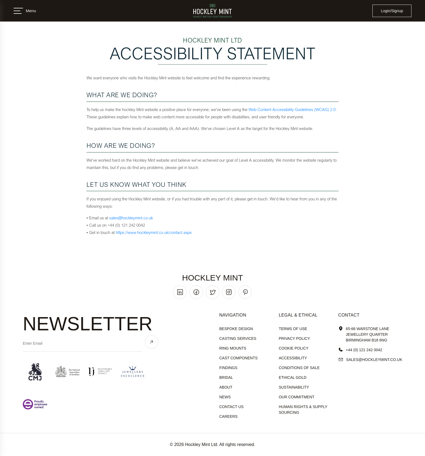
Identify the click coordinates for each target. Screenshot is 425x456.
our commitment (296, 397)
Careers (228, 416)
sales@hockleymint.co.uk (131, 217)
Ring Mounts (232, 348)
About (225, 387)
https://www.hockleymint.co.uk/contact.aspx (154, 232)
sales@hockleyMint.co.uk (370, 360)
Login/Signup (392, 11)
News (225, 397)
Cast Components (238, 358)
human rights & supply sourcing (303, 410)
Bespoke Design (236, 329)
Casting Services (237, 338)
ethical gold (292, 377)
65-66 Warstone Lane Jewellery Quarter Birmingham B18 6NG (363, 334)
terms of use (293, 329)
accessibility (293, 358)
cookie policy (293, 348)
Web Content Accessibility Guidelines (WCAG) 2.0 (292, 109)
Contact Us (231, 407)
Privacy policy (294, 338)
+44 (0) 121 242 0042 (360, 350)
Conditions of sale (299, 368)
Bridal (226, 377)
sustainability (294, 387)
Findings (228, 368)
